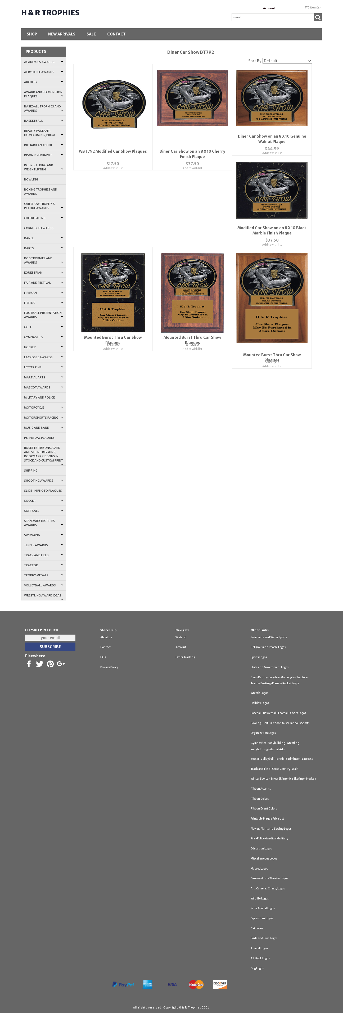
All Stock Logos (260, 958)
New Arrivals (61, 34)
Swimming (43, 535)
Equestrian (43, 272)
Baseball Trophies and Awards (43, 108)
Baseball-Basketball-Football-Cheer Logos (278, 713)
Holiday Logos (260, 703)
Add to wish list (113, 162)
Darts (43, 248)
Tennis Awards (43, 545)
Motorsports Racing (43, 417)
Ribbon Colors (260, 799)
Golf (43, 327)
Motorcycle (43, 407)
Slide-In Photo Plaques (43, 490)
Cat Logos (257, 928)
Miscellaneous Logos (264, 858)
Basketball (43, 121)
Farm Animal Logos (263, 908)
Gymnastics (43, 337)
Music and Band (43, 427)
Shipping (31, 470)
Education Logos (261, 848)
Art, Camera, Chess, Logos (268, 888)
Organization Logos (263, 733)
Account (269, 8)
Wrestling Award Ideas (43, 597)
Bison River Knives (43, 155)
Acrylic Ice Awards (43, 72)
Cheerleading (43, 218)
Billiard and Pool (43, 145)
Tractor (43, 565)
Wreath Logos (259, 693)
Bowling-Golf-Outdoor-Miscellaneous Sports (280, 723)
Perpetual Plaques (39, 438)
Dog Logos (257, 968)
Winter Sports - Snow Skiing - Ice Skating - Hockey (283, 778)
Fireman (43, 293)
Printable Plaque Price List (267, 818)
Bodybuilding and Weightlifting (43, 167)
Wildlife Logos (260, 898)
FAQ (103, 657)
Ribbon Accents (261, 788)
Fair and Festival (43, 282)
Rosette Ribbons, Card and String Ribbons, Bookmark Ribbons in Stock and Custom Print (43, 455)
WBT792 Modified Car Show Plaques (113, 145)
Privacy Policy (109, 667)
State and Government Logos (269, 667)
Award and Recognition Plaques (43, 94)
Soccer (43, 501)
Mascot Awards (43, 387)
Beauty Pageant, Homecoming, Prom (43, 133)
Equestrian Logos (262, 918)
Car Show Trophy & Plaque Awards (43, 206)
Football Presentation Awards (43, 315)
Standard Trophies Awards (43, 523)
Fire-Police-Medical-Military (269, 838)
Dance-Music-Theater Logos (269, 878)
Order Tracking (185, 657)
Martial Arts (43, 377)
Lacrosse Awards (43, 357)
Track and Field (43, 555)
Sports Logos (259, 657)
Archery (43, 82)
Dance (43, 238)
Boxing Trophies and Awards (40, 192)
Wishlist (180, 637)
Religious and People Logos (268, 647)
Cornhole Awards (38, 228)
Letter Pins (43, 367)
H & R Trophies (50, 12)
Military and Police (39, 397)
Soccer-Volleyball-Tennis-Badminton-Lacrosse (282, 759)
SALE (91, 34)
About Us (106, 637)
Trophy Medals (43, 575)
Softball (43, 511)
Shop (32, 34)
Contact (116, 34)
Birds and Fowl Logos (264, 938)
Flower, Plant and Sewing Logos (271, 828)
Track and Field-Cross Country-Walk (274, 769)
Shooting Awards (43, 480)
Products (36, 51)
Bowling (31, 179)
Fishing (43, 303)
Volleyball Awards (43, 585)
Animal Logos (259, 948)
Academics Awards (43, 62)
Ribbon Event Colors (264, 808)
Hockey (43, 347)
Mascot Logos (259, 868)
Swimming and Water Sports (269, 637)
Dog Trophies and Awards (43, 260)
